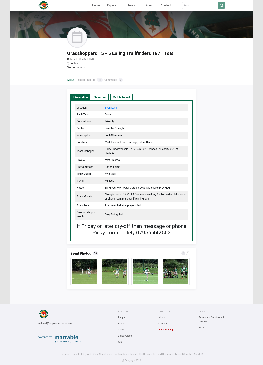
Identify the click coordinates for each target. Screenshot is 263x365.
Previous (183, 253)
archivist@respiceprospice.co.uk (55, 323)
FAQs (201, 327)
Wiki (120, 341)
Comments (113, 79)
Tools (131, 5)
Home (96, 5)
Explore (112, 5)
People (121, 317)
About (149, 5)
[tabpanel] (131, 170)
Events (121, 323)
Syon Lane (111, 107)
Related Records (89, 79)
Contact (166, 5)
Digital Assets (125, 335)
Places (121, 329)
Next (188, 253)
